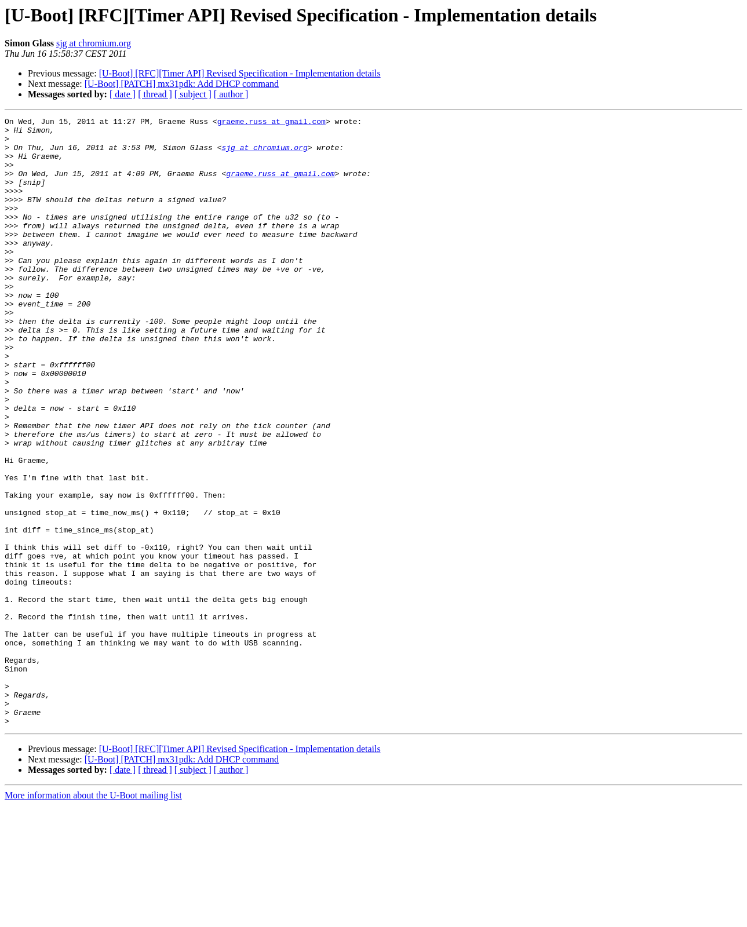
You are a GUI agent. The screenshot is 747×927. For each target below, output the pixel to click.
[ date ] (123, 94)
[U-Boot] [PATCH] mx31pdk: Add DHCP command (182, 84)
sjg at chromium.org (93, 43)
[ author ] (231, 94)
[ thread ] (155, 94)
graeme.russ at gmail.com (271, 123)
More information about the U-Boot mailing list (93, 917)
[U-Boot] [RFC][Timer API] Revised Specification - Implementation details (240, 73)
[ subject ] (193, 94)
